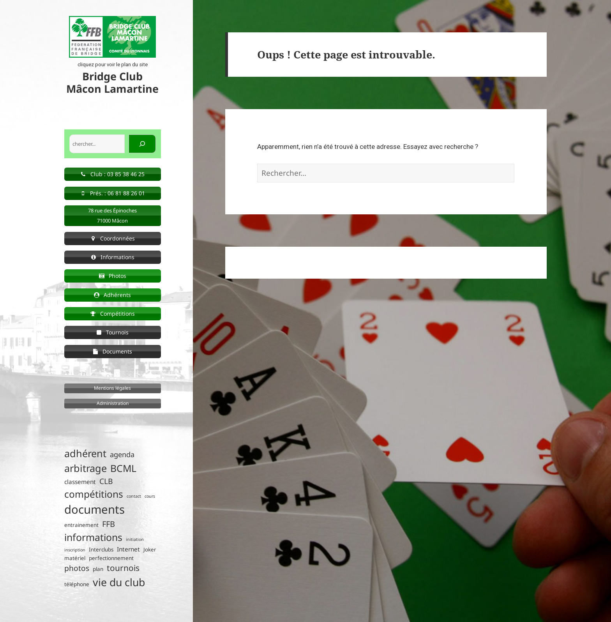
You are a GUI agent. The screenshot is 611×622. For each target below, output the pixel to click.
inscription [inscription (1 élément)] (74, 550)
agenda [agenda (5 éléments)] (122, 454)
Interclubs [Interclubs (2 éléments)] (101, 549)
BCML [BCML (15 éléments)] (123, 468)
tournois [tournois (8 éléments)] (123, 567)
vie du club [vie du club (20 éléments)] (119, 582)
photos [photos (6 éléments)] (76, 568)
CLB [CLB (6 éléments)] (106, 481)
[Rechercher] (142, 143)
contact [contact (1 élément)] (134, 496)
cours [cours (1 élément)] (150, 496)
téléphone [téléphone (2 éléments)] (76, 584)
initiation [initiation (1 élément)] (135, 539)
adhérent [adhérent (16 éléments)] (85, 453)
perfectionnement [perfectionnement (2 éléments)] (111, 558)
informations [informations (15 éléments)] (93, 537)
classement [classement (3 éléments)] (80, 482)
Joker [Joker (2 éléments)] (149, 549)
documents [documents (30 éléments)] (94, 509)
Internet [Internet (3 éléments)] (128, 549)
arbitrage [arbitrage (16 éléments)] (85, 468)
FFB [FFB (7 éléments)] (108, 524)
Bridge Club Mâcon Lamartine (112, 82)
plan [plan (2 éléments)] (98, 569)
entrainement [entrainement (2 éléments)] (81, 524)
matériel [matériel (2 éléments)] (74, 558)
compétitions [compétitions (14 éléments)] (93, 494)
